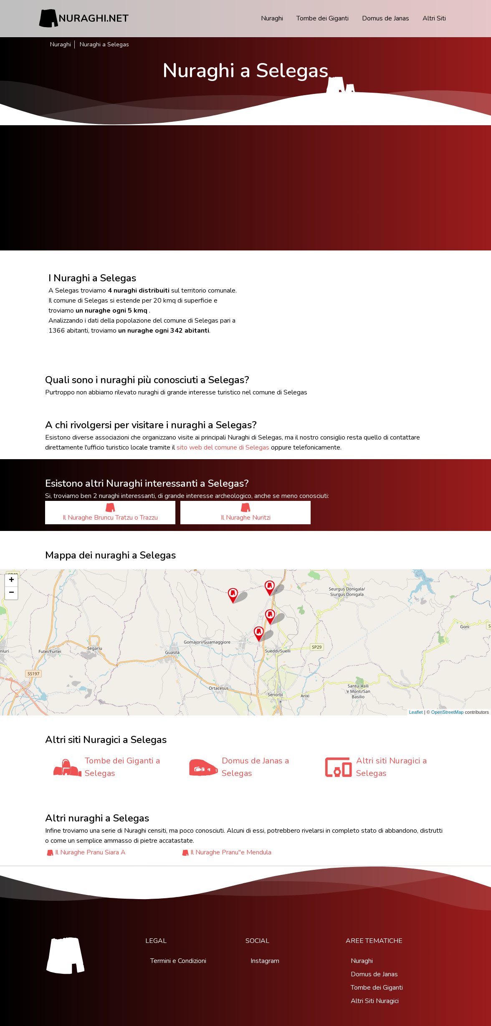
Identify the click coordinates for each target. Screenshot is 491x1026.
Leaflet (416, 712)
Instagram (265, 960)
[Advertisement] (245, 187)
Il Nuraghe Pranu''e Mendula (230, 852)
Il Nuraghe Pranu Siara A (90, 852)
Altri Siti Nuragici (375, 1001)
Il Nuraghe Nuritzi (246, 512)
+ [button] (11, 580)
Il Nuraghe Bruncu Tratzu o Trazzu (110, 512)
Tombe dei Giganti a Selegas (122, 767)
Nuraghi (272, 18)
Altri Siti (434, 18)
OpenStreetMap (447, 712)
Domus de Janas (385, 18)
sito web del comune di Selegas (223, 447)
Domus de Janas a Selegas (255, 767)
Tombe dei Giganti (322, 18)
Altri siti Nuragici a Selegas (391, 767)
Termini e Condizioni (178, 960)
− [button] (11, 593)
